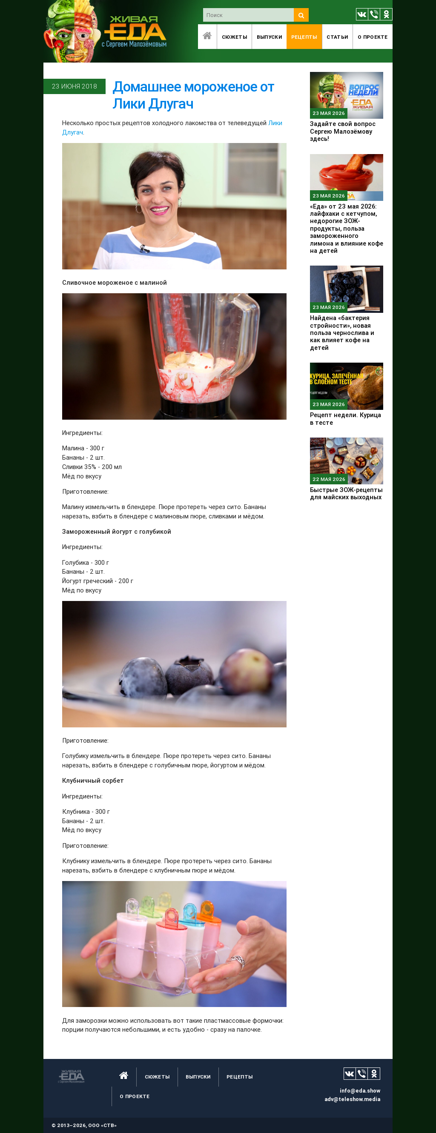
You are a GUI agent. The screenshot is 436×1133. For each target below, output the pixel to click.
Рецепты (304, 37)
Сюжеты (234, 37)
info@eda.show (360, 1090)
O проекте (373, 37)
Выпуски (269, 37)
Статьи (337, 37)
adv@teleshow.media (352, 1099)
